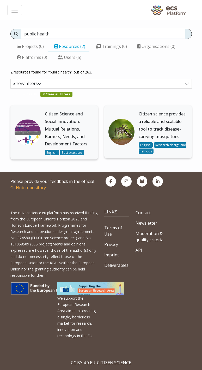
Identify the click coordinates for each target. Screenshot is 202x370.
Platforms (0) (32, 57)
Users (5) (69, 57)
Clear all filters (56, 94)
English (51, 152)
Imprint (111, 255)
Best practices (72, 152)
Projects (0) (30, 46)
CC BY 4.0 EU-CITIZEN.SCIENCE (101, 363)
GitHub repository (28, 187)
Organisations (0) (156, 46)
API (139, 250)
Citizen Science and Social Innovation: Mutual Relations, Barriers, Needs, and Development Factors (66, 129)
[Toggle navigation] (14, 10)
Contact (143, 212)
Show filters (27, 83)
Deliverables (116, 265)
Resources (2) (69, 46)
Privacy (111, 244)
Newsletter (146, 223)
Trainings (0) (111, 46)
